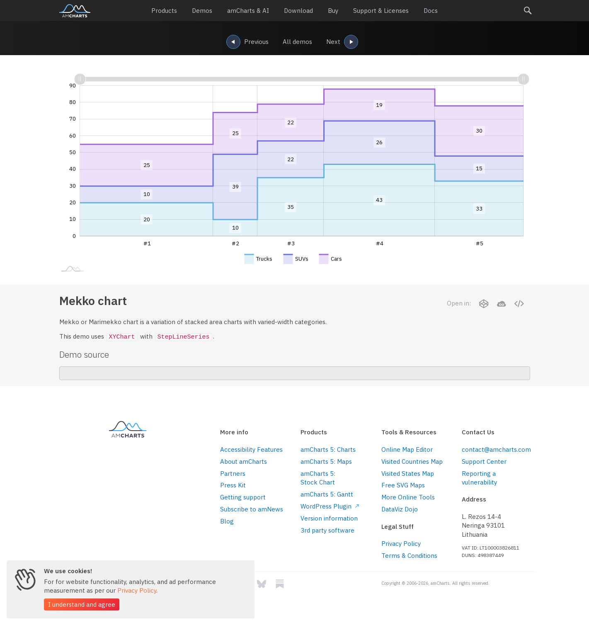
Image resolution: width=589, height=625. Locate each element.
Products (164, 11)
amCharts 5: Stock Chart (318, 478)
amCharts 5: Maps (326, 461)
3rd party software (327, 530)
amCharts (74, 10)
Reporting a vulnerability (479, 478)
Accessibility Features (251, 449)
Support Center (484, 461)
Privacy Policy (401, 543)
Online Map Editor (407, 449)
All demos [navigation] (297, 42)
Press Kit (233, 485)
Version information (329, 518)
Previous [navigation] (247, 42)
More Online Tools (408, 497)
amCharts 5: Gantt (327, 494)
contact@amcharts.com (496, 449)
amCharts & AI (248, 11)
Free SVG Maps (403, 485)
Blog (227, 521)
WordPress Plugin (330, 506)
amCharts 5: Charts (328, 449)
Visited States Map (407, 473)
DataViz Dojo (399, 509)
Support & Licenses (381, 11)
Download (298, 11)
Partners (232, 473)
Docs (431, 11)
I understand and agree (81, 604)
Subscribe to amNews (251, 509)
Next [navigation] (342, 42)
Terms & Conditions (409, 556)
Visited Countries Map (412, 461)
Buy (333, 11)
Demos (202, 11)
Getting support (243, 497)
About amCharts (243, 461)
